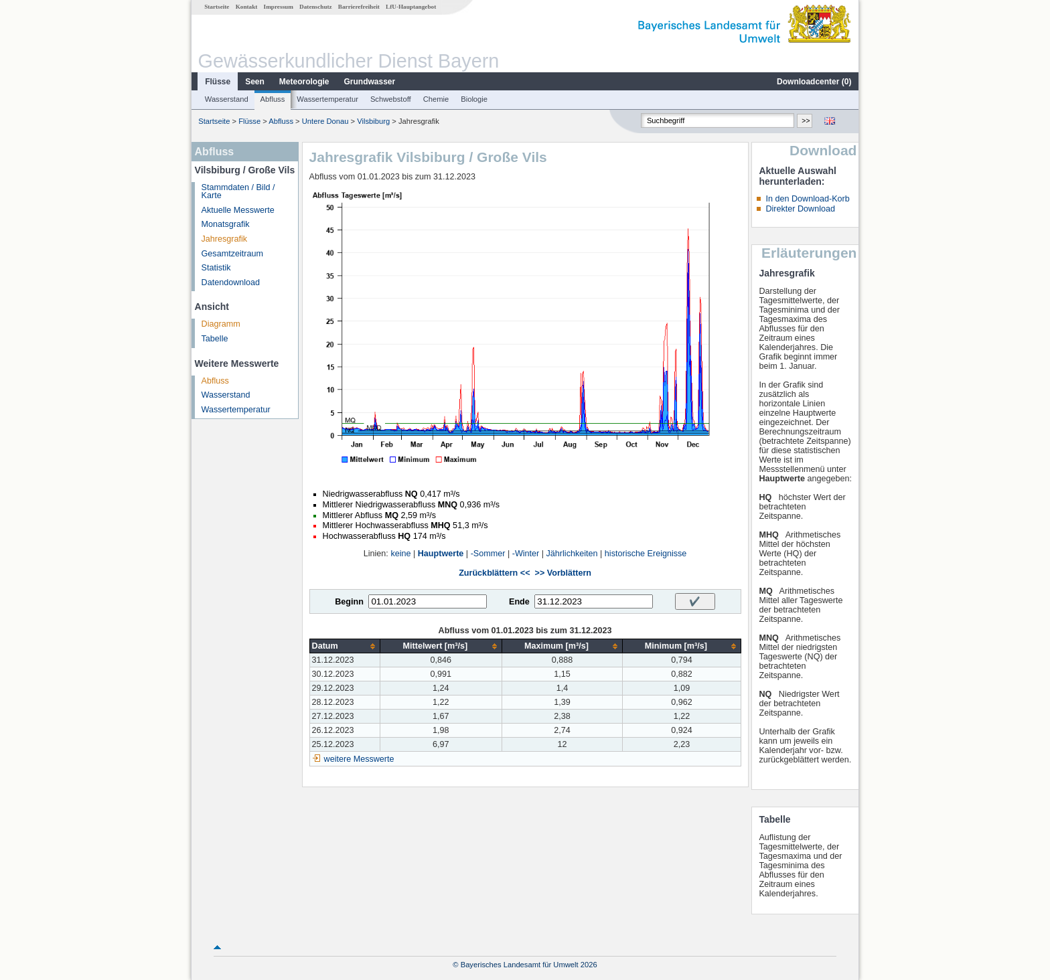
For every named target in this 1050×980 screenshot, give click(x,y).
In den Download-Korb (807, 198)
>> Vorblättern (563, 573)
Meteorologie (304, 81)
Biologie (474, 99)
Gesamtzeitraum (232, 253)
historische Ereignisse (646, 553)
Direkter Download (800, 209)
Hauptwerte (441, 553)
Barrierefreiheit (359, 6)
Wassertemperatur (327, 99)
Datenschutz (315, 6)
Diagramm (221, 324)
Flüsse (217, 81)
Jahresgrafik (225, 239)
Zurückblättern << (494, 573)
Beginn (349, 601)
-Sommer (488, 553)
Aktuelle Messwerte (238, 210)
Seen (255, 81)
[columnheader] (344, 646)
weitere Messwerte (359, 759)
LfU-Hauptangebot (411, 6)
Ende (519, 601)
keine (400, 553)
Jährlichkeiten (572, 553)
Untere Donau (325, 121)
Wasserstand (226, 99)
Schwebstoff (390, 99)
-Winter (526, 553)
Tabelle (215, 338)
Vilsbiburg (373, 121)
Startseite (216, 6)
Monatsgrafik (226, 224)
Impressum (278, 6)
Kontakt (247, 6)
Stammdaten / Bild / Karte (238, 192)
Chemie (436, 99)
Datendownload (231, 282)
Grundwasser (370, 81)
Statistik (216, 267)
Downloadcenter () (814, 81)
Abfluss (272, 99)
